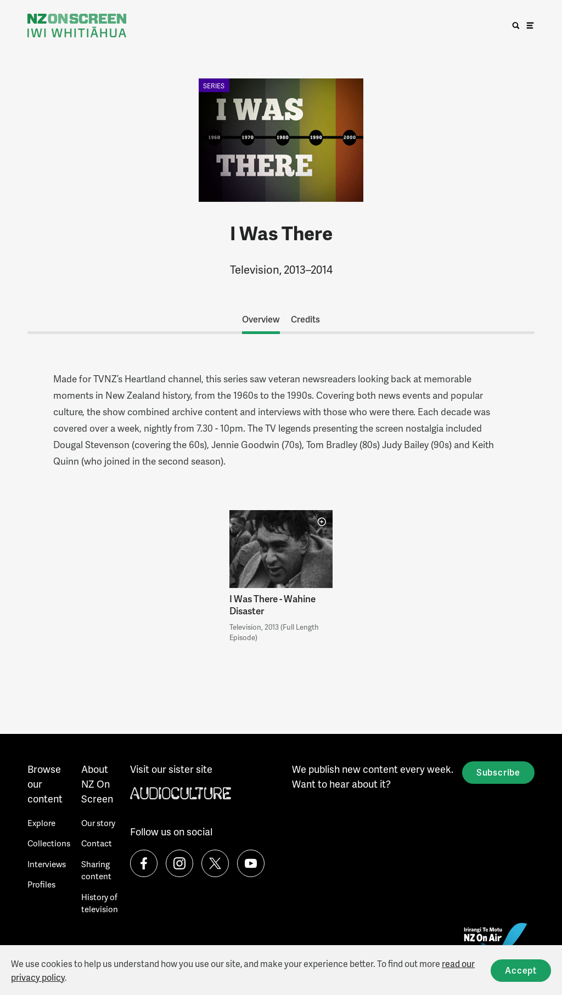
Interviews (46, 864)
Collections (48, 843)
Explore (41, 823)
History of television (99, 903)
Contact (96, 843)
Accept (521, 970)
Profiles (41, 884)
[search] (516, 25)
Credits (305, 319)
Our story (98, 823)
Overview (261, 319)
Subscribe (498, 772)
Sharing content (96, 870)
